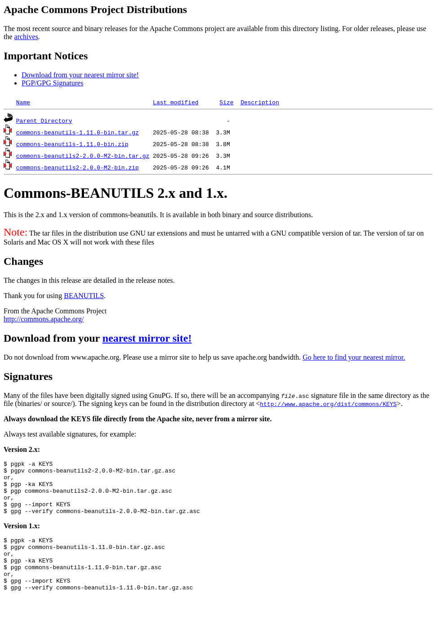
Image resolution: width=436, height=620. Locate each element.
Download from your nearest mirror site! (80, 75)
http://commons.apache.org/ (44, 319)
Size (226, 102)
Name (23, 102)
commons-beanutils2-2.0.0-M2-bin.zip (77, 167)
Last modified (175, 102)
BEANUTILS (84, 295)
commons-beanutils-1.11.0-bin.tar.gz (77, 132)
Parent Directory (44, 120)
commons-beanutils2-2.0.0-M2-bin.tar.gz (82, 156)
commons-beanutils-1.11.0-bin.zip (72, 144)
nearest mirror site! (147, 338)
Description (259, 102)
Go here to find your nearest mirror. (354, 357)
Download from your (53, 338)
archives (26, 36)
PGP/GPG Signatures (52, 83)
